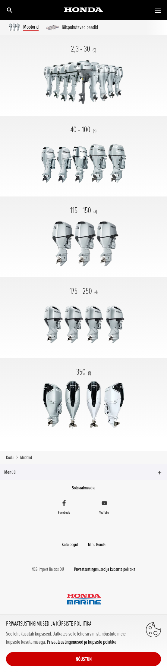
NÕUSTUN (84, 659)
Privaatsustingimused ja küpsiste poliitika (81, 641)
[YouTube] (104, 508)
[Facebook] (63, 508)
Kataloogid (70, 545)
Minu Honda (97, 545)
